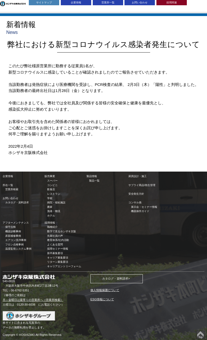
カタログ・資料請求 (17, 202)
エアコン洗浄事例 (15, 240)
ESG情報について (102, 299)
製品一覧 (94, 180)
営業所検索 (11, 189)
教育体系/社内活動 (58, 240)
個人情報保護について (104, 290)
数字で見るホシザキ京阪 (61, 231)
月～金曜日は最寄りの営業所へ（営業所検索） (33, 299)
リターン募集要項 (57, 261)
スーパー (52, 180)
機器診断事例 (13, 231)
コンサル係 (134, 202)
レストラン (53, 193)
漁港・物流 (53, 211)
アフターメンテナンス (16, 222)
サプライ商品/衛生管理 (141, 185)
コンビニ (52, 185)
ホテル (51, 215)
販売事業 (50, 176)
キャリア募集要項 (57, 257)
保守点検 (10, 226)
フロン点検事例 (14, 244)
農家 (49, 206)
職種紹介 (52, 226)
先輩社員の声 (55, 235)
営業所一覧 (108, 2)
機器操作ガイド (140, 211)
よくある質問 (55, 244)
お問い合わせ (140, 2)
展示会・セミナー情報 (144, 206)
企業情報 (76, 2)
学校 (49, 198)
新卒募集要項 (55, 253)
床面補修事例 (13, 235)
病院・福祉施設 (56, 202)
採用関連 (171, 2)
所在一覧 (8, 185)
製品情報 (91, 176)
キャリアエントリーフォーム (64, 266)
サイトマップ (44, 2)
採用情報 (50, 222)
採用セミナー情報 (57, 248)
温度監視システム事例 (18, 248)
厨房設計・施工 (137, 176)
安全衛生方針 (136, 193)
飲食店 (51, 189)
